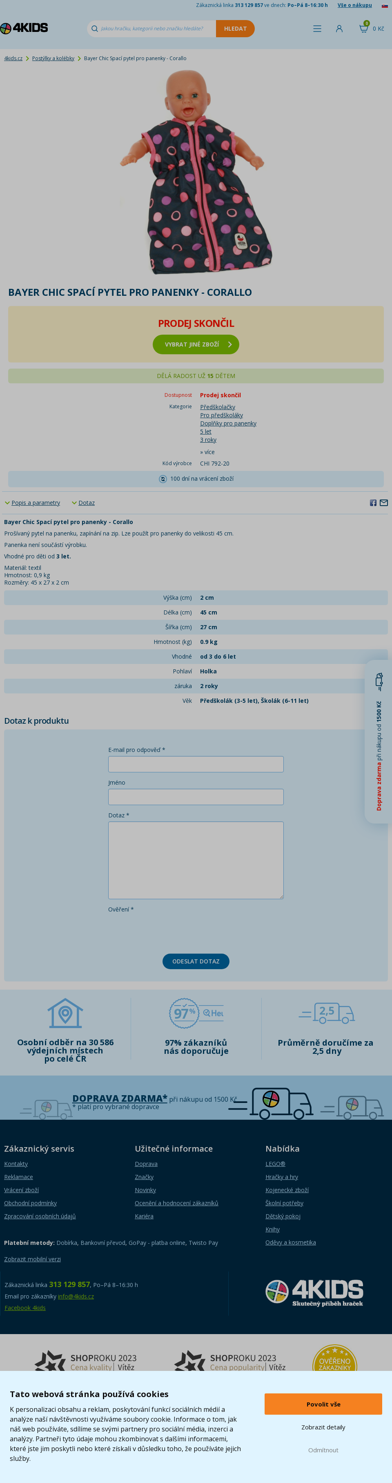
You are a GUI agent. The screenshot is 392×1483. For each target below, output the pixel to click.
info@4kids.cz (76, 1296)
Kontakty (16, 1164)
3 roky (208, 439)
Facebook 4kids (25, 1308)
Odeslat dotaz (196, 961)
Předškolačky (217, 407)
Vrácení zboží (21, 1190)
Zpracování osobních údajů (40, 1216)
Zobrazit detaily (323, 1427)
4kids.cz (13, 58)
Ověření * (121, 909)
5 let (206, 431)
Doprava (146, 1164)
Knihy (272, 1229)
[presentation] (170, 931)
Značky (144, 1177)
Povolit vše (324, 1404)
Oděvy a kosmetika (290, 1242)
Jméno (116, 782)
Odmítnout (323, 1450)
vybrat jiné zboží (198, 344)
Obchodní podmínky (30, 1203)
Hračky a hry (281, 1177)
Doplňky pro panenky (228, 423)
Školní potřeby (284, 1203)
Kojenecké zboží (287, 1190)
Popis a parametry (35, 502)
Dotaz (86, 502)
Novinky (145, 1190)
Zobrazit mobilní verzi (32, 1259)
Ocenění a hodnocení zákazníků (176, 1203)
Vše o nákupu (355, 5)
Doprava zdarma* (119, 1098)
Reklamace (18, 1177)
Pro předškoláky (221, 415)
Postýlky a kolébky (53, 58)
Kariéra (144, 1216)
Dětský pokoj (283, 1216)
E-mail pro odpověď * (136, 750)
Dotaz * (118, 815)
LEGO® (275, 1164)
